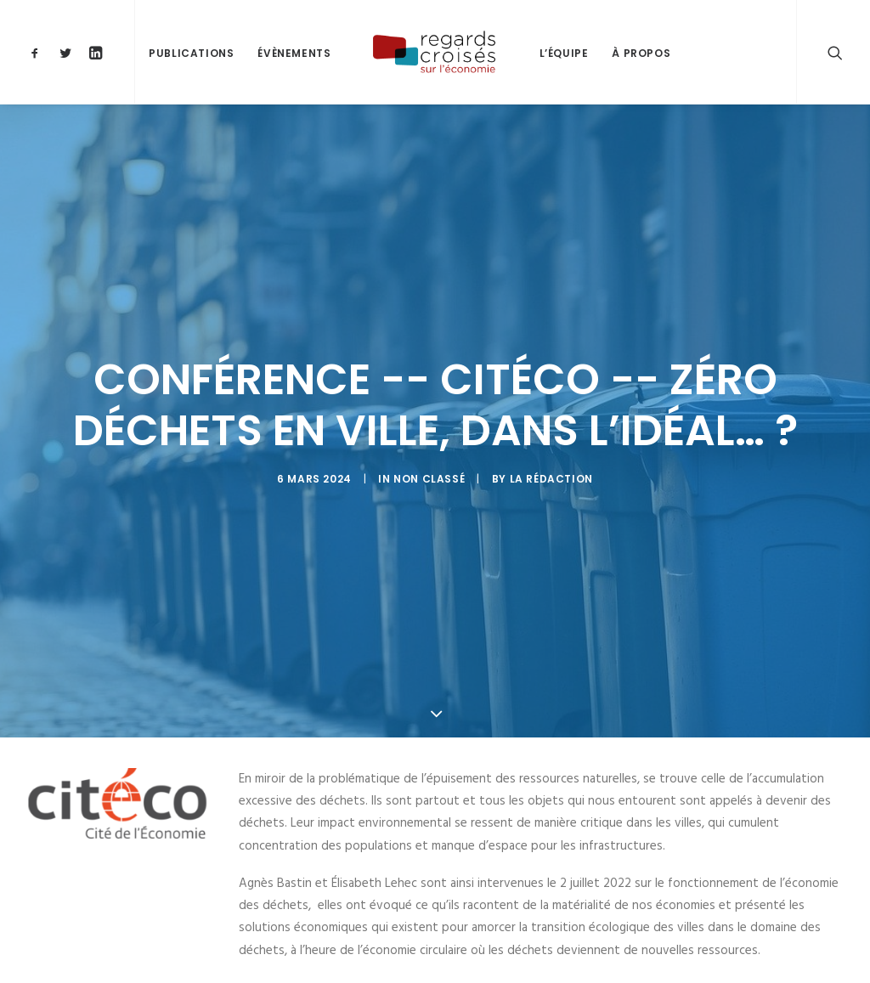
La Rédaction (551, 473)
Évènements (293, 53)
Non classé (429, 473)
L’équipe (564, 53)
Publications (191, 53)
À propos (641, 53)
